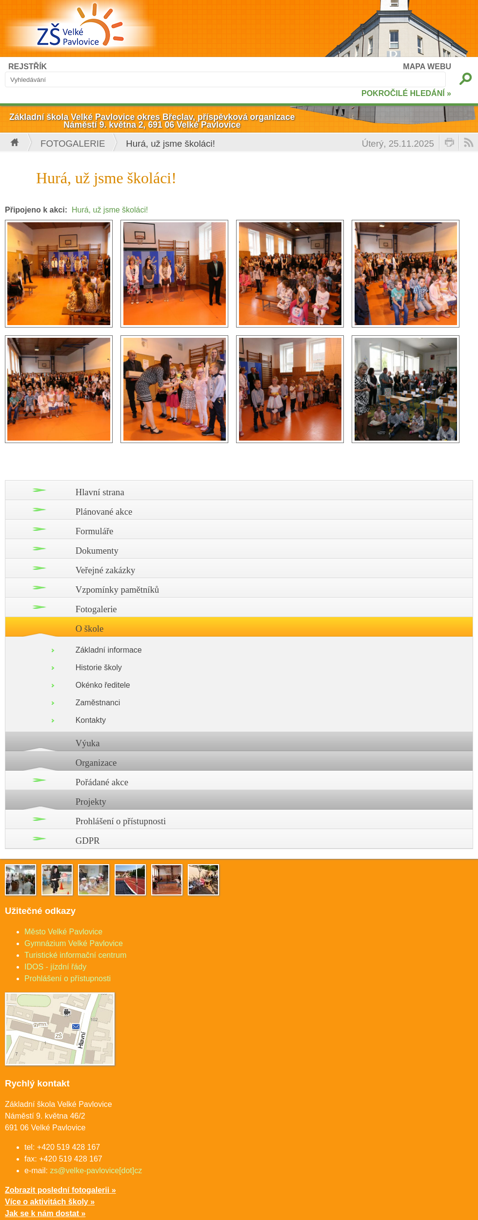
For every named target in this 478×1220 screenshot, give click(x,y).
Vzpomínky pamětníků (117, 589)
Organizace (96, 762)
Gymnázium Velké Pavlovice (73, 943)
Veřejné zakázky (106, 570)
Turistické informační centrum (75, 955)
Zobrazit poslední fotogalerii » (60, 1190)
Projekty (91, 801)
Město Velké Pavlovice (63, 932)
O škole (90, 628)
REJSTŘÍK (27, 66)
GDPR (88, 840)
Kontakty (91, 720)
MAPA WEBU (427, 66)
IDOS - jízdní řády (55, 967)
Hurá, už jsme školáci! (110, 210)
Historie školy (99, 667)
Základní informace (109, 650)
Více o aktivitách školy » (50, 1202)
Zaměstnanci (98, 702)
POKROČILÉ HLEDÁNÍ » (406, 93)
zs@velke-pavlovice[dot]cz (96, 1170)
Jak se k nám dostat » (45, 1213)
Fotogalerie (72, 143)
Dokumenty (97, 550)
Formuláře (95, 531)
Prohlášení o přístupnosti (121, 821)
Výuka (88, 743)
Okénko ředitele (103, 685)
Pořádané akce (102, 782)
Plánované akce (104, 511)
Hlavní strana (100, 492)
